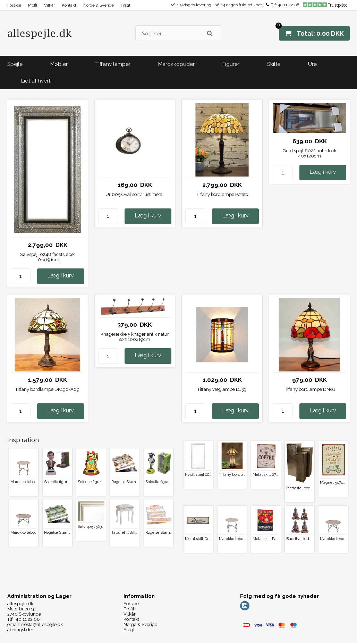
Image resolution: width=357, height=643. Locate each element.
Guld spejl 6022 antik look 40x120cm (310, 153)
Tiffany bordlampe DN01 (309, 389)
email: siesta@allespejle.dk (35, 624)
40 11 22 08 (288, 4)
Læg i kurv (60, 275)
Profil (32, 5)
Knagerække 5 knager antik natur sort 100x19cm (135, 337)
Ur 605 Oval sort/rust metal (134, 194)
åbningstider (20, 629)
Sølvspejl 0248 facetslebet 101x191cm (47, 257)
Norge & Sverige (98, 5)
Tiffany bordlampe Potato (222, 194)
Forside (14, 5)
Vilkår (49, 5)
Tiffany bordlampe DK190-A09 (47, 389)
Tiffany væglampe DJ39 (222, 389)
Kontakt (69, 5)
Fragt (125, 5)
